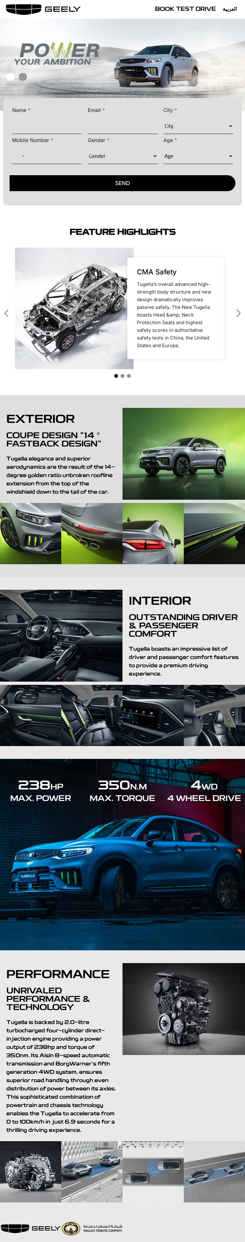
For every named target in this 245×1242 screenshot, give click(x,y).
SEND (122, 183)
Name (21, 110)
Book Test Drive (185, 9)
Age (170, 140)
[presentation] (10, 314)
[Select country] (19, 156)
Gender (98, 140)
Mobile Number (32, 140)
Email (96, 110)
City (170, 110)
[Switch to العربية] (231, 9)
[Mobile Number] (47, 156)
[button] (10, 77)
